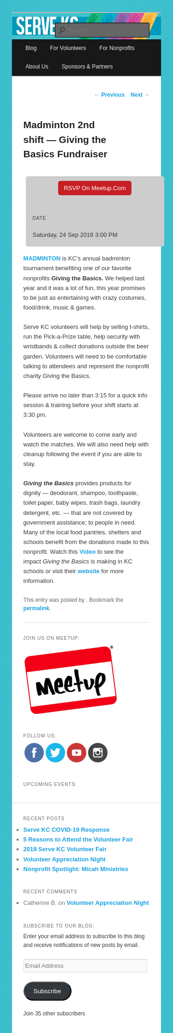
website (89, 571)
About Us (36, 66)
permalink (37, 608)
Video (87, 551)
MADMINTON (42, 258)
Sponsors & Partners (87, 66)
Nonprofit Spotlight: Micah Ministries (76, 869)
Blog (30, 48)
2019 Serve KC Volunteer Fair (65, 849)
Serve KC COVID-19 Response (67, 829)
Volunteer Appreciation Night (65, 859)
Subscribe (47, 991)
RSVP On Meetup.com (94, 188)
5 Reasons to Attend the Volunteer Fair (78, 839)
